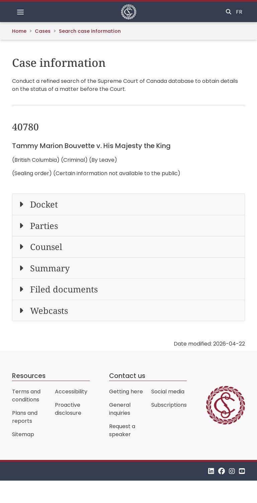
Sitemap (23, 434)
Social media (167, 391)
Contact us (127, 375)
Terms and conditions (26, 395)
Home (19, 31)
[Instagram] (232, 471)
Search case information (90, 31)
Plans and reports (24, 417)
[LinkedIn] (211, 471)
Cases (43, 31)
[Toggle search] (228, 12)
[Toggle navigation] (20, 12)
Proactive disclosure (68, 409)
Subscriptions (169, 405)
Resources (29, 375)
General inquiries (120, 409)
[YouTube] (242, 471)
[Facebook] (221, 471)
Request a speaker (122, 430)
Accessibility (71, 391)
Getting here (126, 391)
